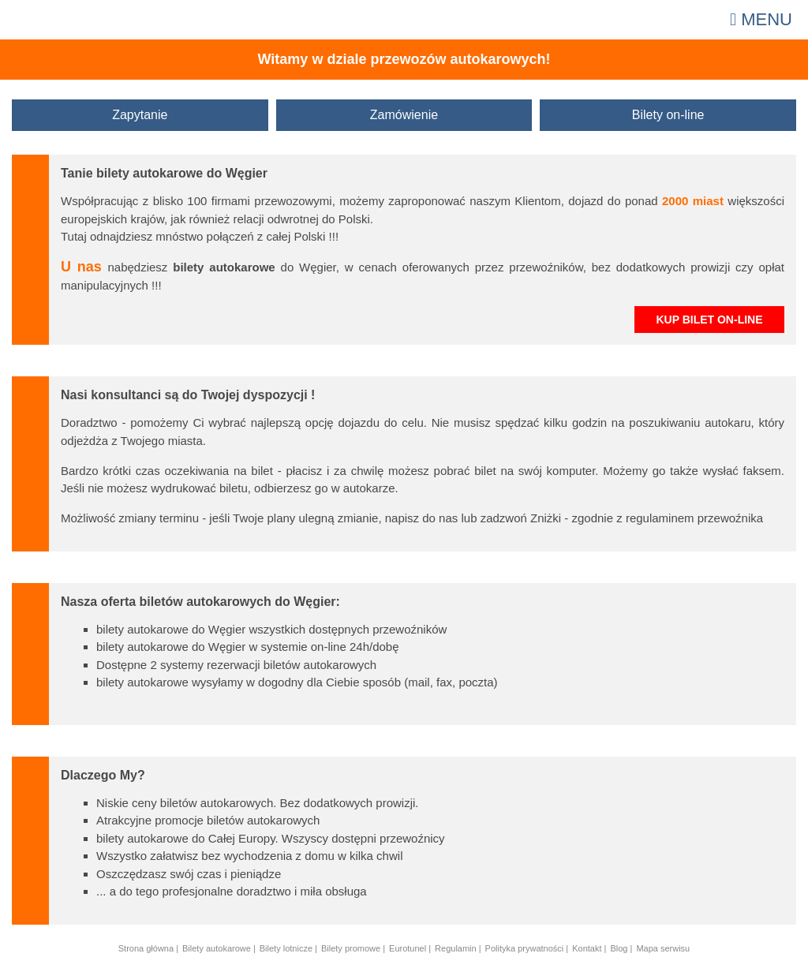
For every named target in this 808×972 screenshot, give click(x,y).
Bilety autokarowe (216, 948)
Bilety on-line (668, 115)
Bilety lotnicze (286, 948)
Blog (618, 948)
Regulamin (456, 948)
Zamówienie (404, 115)
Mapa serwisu (663, 948)
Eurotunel (407, 948)
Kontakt (586, 948)
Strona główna (146, 948)
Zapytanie (139, 115)
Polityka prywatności (524, 948)
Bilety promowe (350, 948)
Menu (761, 19)
